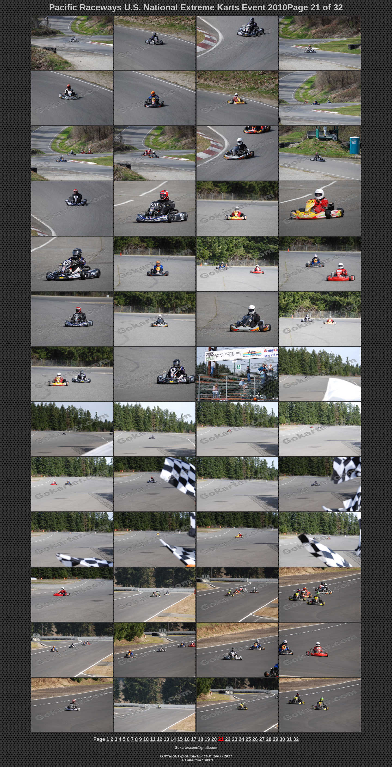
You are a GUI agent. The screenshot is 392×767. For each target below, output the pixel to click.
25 (248, 739)
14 (173, 739)
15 (180, 739)
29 (275, 739)
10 (146, 739)
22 (228, 739)
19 (207, 739)
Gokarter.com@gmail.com (196, 748)
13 (166, 739)
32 (296, 739)
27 (262, 739)
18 (200, 739)
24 (241, 739)
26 (255, 739)
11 (152, 739)
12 (159, 739)
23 (234, 739)
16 (186, 739)
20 (214, 739)
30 (282, 739)
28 (268, 739)
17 (193, 739)
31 (289, 739)
